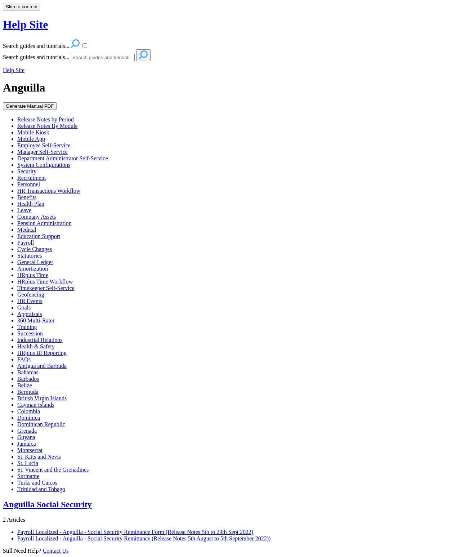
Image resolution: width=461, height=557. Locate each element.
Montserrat (29, 450)
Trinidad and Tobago (41, 489)
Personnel (28, 184)
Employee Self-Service (44, 145)
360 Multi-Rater (36, 320)
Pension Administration (44, 223)
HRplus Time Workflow (45, 281)
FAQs (24, 359)
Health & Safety (36, 346)
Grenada (27, 431)
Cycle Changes (34, 249)
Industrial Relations (40, 340)
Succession (30, 333)
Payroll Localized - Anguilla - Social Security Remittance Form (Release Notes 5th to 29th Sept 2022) (135, 532)
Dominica (28, 418)
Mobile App (31, 139)
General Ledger (35, 262)
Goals (24, 307)
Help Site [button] (25, 24)
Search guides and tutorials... (36, 57)
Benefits (26, 197)
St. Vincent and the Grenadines (53, 470)
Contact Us (56, 551)
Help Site (13, 70)
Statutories (29, 256)
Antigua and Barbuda (42, 366)
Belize (24, 385)
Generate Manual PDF (30, 106)
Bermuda (28, 392)
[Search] (103, 57)
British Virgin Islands (42, 398)
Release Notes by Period (45, 119)
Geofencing (30, 294)
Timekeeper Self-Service (46, 288)
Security (26, 171)
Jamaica (26, 444)
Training (27, 327)
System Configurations (43, 165)
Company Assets (36, 217)
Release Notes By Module (47, 126)
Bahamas (28, 372)
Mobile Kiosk (33, 132)
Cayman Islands (35, 405)
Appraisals (29, 314)
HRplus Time (32, 275)
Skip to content (21, 6)
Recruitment (31, 178)
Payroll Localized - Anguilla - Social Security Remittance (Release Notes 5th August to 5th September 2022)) (143, 538)
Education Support (39, 236)
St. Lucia (27, 463)
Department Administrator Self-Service (62, 158)
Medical (26, 230)
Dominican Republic (41, 424)
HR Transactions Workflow (48, 191)
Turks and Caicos (37, 483)
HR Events (29, 301)
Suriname (28, 476)
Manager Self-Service (42, 152)
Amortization (32, 269)
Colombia (28, 411)
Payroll (25, 243)
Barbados (28, 379)
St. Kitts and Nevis (39, 457)
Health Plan (30, 204)
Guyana (26, 437)
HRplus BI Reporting (42, 353)
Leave (24, 210)
